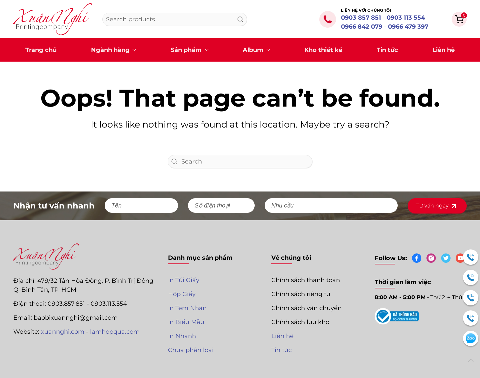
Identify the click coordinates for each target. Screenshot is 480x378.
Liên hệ (443, 50)
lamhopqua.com (115, 331)
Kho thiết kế (323, 50)
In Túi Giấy (183, 280)
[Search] (240, 161)
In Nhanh (182, 336)
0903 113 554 (406, 17)
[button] (459, 18)
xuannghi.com (62, 331)
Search (240, 19)
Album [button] (256, 50)
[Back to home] (52, 19)
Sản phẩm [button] (190, 50)
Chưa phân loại (191, 350)
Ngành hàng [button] (114, 50)
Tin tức (387, 50)
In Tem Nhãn (187, 308)
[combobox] (174, 19)
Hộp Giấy (182, 294)
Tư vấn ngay (437, 206)
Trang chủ (41, 50)
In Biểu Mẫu (186, 322)
